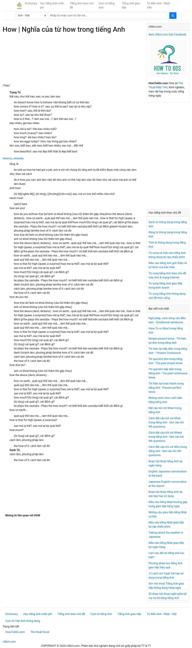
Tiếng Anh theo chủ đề (82, 5)
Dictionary (31, 3)
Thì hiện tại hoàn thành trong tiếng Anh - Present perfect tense (166, 387)
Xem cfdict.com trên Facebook (167, 34)
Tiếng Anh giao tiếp (131, 5)
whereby (18, 158)
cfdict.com (9, 641)
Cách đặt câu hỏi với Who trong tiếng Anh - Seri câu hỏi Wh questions (168, 451)
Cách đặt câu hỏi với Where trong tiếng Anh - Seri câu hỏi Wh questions (166, 437)
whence (7, 158)
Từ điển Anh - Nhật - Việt (159, 5)
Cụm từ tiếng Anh (107, 5)
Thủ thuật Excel (39, 632)
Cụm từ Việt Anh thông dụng (22, 621)
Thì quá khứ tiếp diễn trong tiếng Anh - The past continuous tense (168, 373)
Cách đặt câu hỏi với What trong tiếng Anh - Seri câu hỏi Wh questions (166, 422)
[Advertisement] (72, 59)
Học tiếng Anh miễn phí (52, 5)
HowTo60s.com (15, 632)
